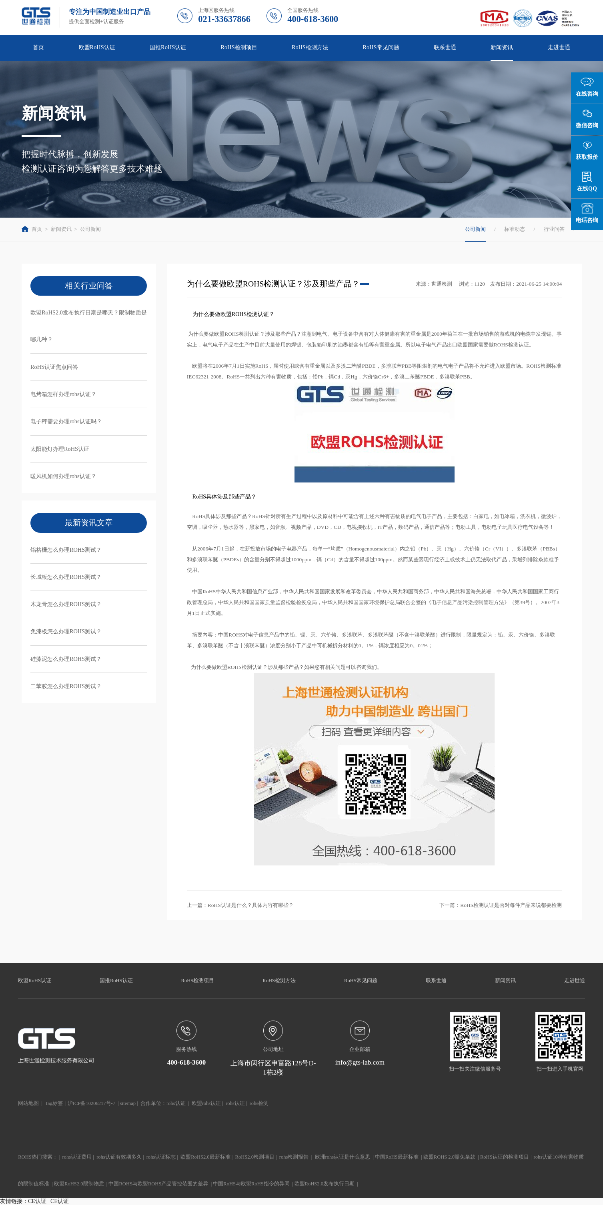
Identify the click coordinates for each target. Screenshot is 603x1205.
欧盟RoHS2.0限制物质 (79, 1184)
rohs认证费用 (77, 1157)
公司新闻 (90, 229)
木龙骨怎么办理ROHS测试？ (66, 604)
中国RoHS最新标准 (397, 1157)
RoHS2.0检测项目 (254, 1157)
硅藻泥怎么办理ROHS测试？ (66, 659)
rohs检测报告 (294, 1157)
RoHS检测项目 (239, 47)
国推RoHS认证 (168, 47)
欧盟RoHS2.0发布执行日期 (324, 1184)
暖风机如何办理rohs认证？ (63, 476)
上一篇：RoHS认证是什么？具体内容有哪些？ (240, 905)
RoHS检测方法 (310, 47)
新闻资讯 (502, 47)
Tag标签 (54, 1103)
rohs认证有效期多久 (119, 1157)
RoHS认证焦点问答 (54, 367)
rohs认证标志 (161, 1157)
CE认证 (37, 1201)
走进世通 (559, 47)
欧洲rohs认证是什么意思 (343, 1157)
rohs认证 (176, 1103)
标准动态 (514, 229)
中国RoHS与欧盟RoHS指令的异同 (251, 1184)
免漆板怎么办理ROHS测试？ (66, 631)
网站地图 (28, 1103)
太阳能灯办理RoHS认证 (59, 449)
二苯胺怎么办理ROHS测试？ (66, 686)
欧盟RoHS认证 (97, 47)
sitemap (128, 1103)
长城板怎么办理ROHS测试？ (66, 577)
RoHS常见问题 (381, 47)
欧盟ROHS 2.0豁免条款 (449, 1157)
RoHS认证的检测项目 (504, 1157)
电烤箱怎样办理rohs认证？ (63, 394)
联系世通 (445, 47)
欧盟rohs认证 (206, 1103)
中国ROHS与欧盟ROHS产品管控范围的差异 (158, 1184)
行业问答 (554, 229)
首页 (38, 47)
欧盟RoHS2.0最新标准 (205, 1157)
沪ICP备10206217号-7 (91, 1103)
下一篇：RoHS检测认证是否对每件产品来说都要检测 (500, 905)
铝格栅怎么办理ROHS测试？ (66, 549)
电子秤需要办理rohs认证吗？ (66, 421)
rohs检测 (259, 1103)
